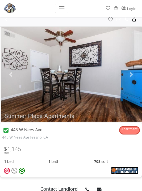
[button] (108, 8)
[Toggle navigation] (61, 8)
